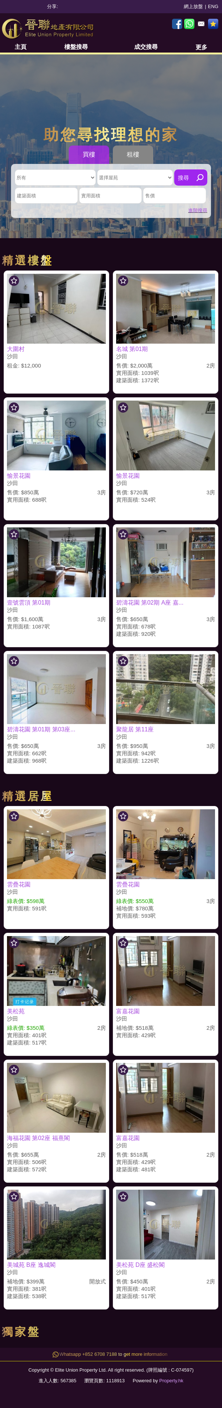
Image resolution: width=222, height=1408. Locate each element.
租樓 (133, 154)
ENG (213, 6)
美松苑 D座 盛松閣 (140, 1265)
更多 (201, 47)
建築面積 (26, 195)
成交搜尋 (146, 47)
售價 (150, 195)
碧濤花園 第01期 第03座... (41, 729)
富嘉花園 (128, 1011)
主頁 (20, 47)
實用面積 (90, 195)
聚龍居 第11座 (135, 729)
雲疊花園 (19, 884)
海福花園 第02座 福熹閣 (38, 1138)
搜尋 (183, 178)
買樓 (89, 154)
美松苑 (16, 1011)
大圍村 (16, 349)
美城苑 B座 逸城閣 (31, 1265)
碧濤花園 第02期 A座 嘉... (149, 602)
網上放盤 (193, 6)
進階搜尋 (197, 210)
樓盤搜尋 (76, 47)
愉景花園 (19, 476)
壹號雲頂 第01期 (28, 602)
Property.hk (171, 1380)
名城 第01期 (132, 349)
